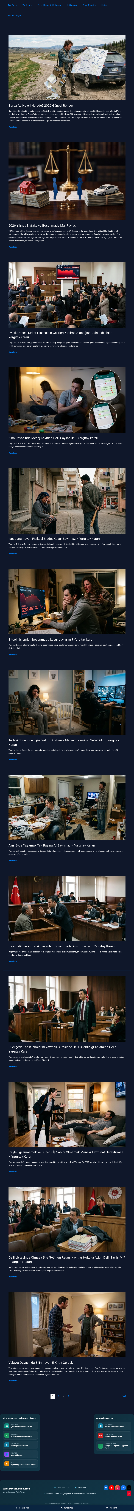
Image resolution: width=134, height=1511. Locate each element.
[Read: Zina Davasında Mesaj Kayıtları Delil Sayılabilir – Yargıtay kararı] (67, 389)
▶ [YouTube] (112, 1486)
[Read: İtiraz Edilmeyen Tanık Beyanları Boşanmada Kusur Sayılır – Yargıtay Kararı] (67, 898)
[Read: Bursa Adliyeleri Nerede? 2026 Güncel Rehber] (67, 57)
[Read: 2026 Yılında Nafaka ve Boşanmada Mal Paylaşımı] (67, 170)
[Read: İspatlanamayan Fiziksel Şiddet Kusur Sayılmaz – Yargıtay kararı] (67, 490)
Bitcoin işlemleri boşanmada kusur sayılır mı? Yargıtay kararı (54, 629)
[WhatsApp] (67, 1508)
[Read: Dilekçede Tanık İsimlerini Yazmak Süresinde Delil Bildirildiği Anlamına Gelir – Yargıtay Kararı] (67, 998)
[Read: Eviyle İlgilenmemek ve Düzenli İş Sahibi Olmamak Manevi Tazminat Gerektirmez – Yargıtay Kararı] (67, 1103)
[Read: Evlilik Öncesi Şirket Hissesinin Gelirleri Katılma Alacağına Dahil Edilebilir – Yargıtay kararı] (67, 284)
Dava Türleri (91, 5)
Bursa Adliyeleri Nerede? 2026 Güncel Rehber (43, 95)
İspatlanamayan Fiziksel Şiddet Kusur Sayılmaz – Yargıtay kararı (57, 528)
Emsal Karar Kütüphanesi (53, 5)
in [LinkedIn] (106, 1486)
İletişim (105, 5)
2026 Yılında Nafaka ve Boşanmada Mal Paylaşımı (46, 215)
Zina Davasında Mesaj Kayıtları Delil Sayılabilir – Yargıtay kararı (56, 427)
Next (124, 1385)
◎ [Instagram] (117, 1486)
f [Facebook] (123, 1486)
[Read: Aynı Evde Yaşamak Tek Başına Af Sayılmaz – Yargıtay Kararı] (67, 797)
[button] (96, 5)
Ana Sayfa (18, 5)
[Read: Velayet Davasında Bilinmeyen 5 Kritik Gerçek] (67, 1314)
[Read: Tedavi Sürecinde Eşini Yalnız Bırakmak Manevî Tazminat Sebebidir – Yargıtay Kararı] (67, 692)
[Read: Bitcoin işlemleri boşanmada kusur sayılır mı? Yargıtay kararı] (67, 591)
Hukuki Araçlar (121, 5)
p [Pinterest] (129, 1492)
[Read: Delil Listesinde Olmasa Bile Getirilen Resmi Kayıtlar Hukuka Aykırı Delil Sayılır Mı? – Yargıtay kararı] (67, 1209)
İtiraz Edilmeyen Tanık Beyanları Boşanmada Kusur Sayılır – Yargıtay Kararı (64, 936)
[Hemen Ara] (22, 1508)
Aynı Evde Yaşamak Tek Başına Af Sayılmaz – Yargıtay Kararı (54, 835)
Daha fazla (13, 116)
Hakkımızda (74, 5)
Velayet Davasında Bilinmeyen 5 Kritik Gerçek (42, 1352)
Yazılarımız (32, 5)
